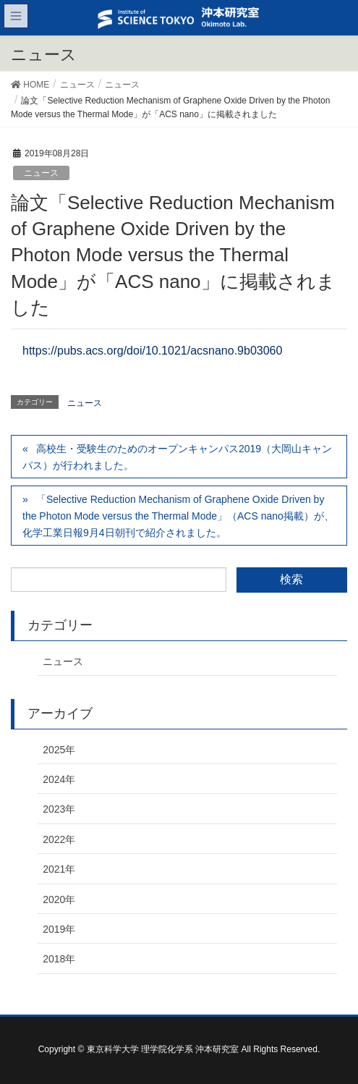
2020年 (59, 899)
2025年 (59, 749)
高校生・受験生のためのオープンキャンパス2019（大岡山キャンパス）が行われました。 (177, 457)
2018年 (59, 959)
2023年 (59, 809)
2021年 (59, 869)
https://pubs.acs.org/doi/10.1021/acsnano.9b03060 (152, 350)
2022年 (59, 839)
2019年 (59, 929)
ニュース (41, 173)
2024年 (59, 779)
